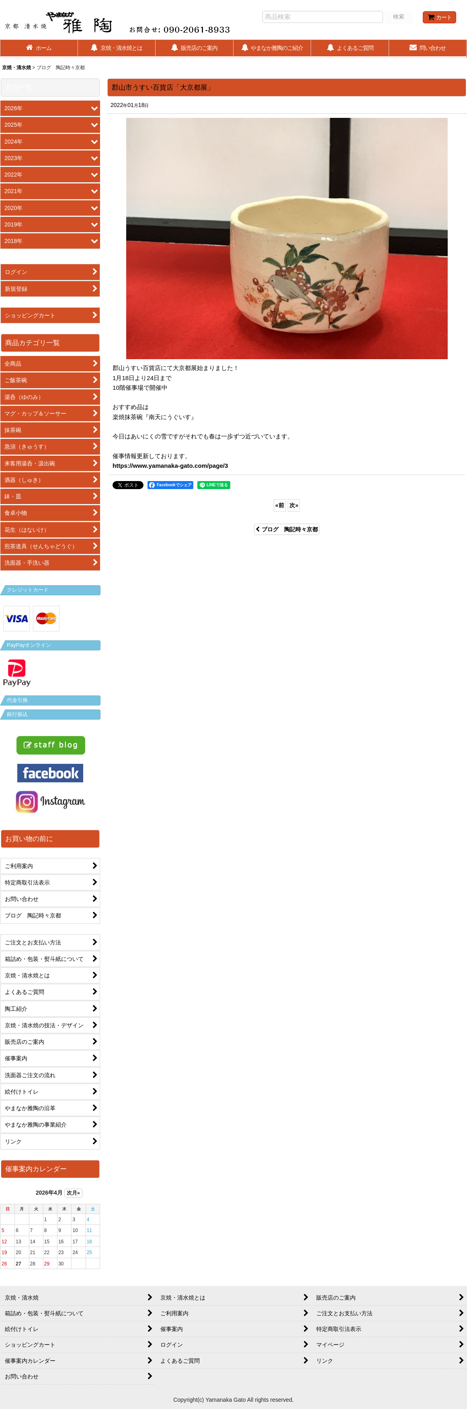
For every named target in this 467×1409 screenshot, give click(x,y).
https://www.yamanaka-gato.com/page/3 (170, 465)
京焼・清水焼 (16, 67)
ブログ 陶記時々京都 (287, 529)
